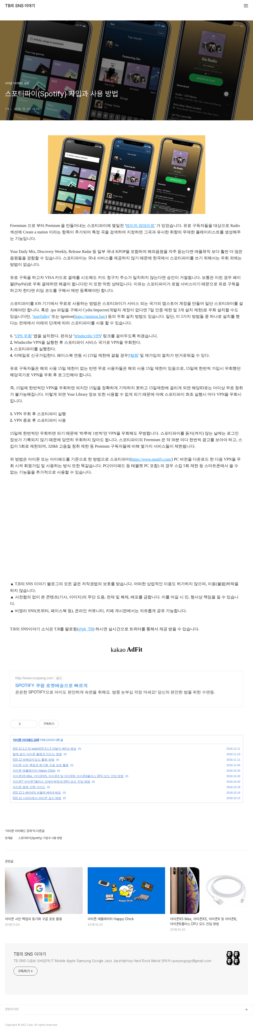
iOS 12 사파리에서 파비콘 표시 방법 (37, 798)
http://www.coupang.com (34, 678)
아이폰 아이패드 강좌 (26, 740)
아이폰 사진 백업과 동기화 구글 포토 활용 (41, 765)
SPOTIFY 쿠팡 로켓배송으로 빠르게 (51, 685)
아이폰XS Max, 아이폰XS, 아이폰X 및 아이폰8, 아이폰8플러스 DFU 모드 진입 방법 (68, 776)
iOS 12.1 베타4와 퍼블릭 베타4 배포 (37, 792)
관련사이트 (12, 1009)
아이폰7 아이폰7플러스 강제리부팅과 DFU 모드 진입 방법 (51, 781)
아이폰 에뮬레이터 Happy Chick (34, 770)
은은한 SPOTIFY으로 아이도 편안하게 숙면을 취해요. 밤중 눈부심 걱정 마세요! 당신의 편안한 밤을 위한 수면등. (115, 692)
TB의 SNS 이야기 (20, 6)
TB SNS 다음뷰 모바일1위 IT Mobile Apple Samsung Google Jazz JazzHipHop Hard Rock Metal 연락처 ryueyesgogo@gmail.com (112, 961)
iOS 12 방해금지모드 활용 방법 (33, 759)
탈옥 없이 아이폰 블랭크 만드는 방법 (37, 754)
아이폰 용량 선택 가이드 (29, 787)
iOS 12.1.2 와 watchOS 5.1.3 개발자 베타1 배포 (44, 748)
